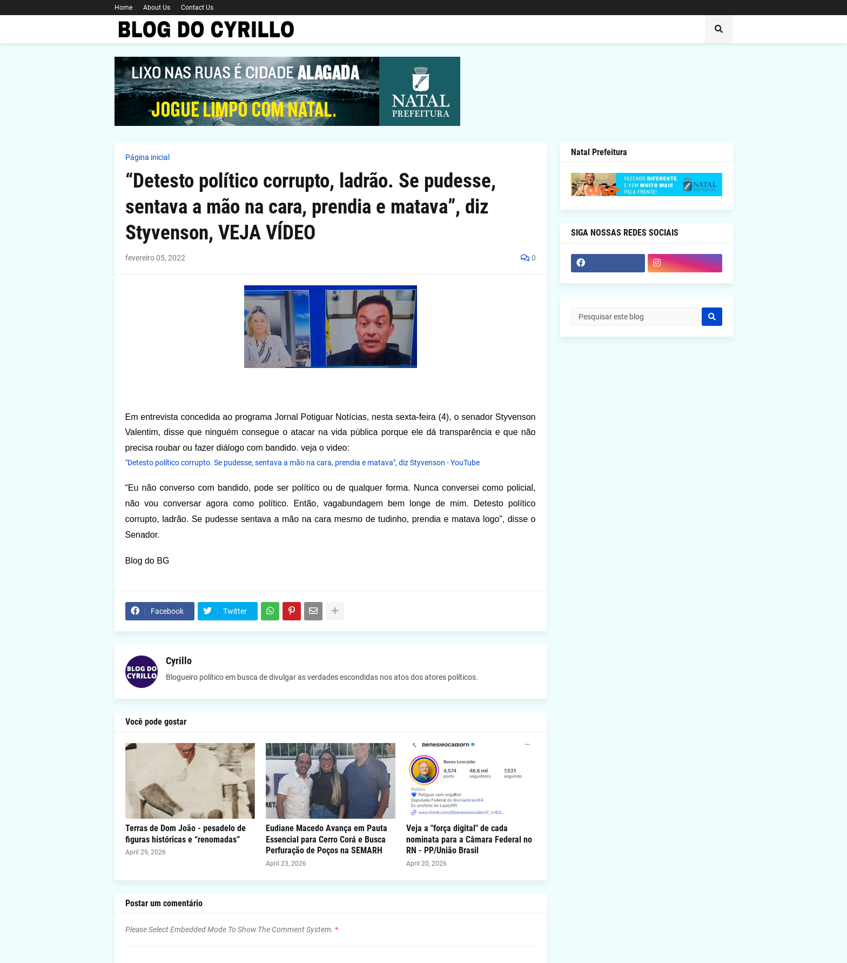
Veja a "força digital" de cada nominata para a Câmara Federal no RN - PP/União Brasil (469, 839)
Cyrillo (179, 660)
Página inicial (147, 157)
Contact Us (197, 7)
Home (123, 7)
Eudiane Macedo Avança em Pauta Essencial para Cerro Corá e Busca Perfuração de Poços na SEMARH (326, 839)
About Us (156, 7)
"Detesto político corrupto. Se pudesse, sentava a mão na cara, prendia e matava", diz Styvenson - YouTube (302, 462)
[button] (719, 29)
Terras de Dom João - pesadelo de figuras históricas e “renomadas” (185, 834)
